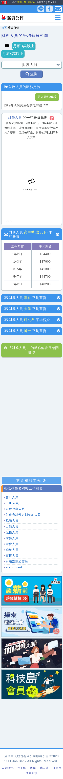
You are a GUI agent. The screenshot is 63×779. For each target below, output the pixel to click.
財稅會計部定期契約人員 (23, 514)
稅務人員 (12, 520)
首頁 (4, 27)
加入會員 (52, 2)
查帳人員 (12, 555)
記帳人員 (12, 532)
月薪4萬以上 (13, 54)
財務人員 (12, 538)
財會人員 (12, 544)
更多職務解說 (47, 97)
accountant (14, 567)
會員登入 (41, 2)
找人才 (44, 767)
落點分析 (32, 2)
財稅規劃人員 (15, 509)
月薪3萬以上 (24, 46)
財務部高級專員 (17, 561)
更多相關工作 (31, 481)
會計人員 (12, 497)
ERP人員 (12, 503)
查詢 (31, 74)
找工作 (21, 767)
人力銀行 (8, 2)
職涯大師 (21, 2)
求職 (33, 767)
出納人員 (12, 526)
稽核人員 (12, 550)
